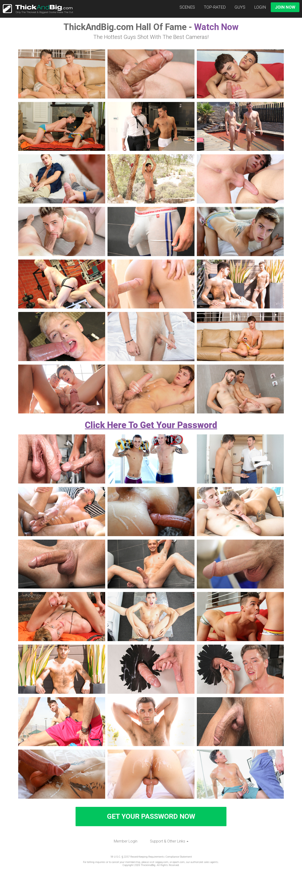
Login (260, 7)
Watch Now (216, 27)
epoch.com (179, 862)
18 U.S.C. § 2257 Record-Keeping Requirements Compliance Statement (151, 856)
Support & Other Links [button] (169, 841)
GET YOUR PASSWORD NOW (151, 816)
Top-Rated (215, 7)
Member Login (125, 841)
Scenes (187, 7)
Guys (240, 7)
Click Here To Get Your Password (151, 425)
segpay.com (161, 862)
